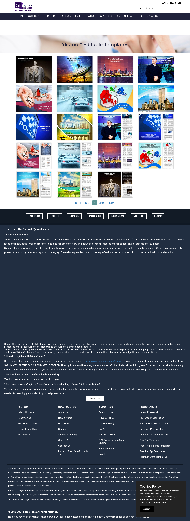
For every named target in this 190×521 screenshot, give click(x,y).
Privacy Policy (106, 418)
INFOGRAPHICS (110, 16)
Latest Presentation (150, 412)
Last (113, 202)
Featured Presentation (152, 418)
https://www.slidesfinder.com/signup (102, 361)
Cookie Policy (160, 502)
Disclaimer (63, 423)
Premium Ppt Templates (152, 451)
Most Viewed (24, 418)
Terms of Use (106, 412)
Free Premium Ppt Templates (155, 445)
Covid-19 (63, 440)
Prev (87, 202)
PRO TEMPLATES (148, 16)
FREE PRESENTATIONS (58, 16)
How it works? (65, 418)
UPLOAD (129, 16)
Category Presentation (152, 429)
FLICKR (158, 216)
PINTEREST (95, 216)
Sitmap (62, 429)
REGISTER (175, 2)
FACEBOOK (34, 216)
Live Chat (104, 454)
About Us (63, 412)
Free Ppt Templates (150, 440)
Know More (95, 398)
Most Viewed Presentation (154, 423)
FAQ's (102, 429)
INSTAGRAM (117, 216)
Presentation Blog (27, 429)
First (77, 202)
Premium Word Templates (153, 457)
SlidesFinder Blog (67, 434)
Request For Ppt (107, 448)
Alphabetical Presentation (154, 434)
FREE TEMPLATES (85, 16)
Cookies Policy (106, 423)
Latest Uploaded (26, 412)
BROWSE (35, 16)
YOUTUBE (139, 216)
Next (102, 202)
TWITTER (54, 216)
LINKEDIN (74, 216)
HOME (21, 16)
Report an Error (107, 434)
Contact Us (64, 445)
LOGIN (164, 2)
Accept (146, 509)
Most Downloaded (27, 423)
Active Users (24, 434)
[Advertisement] (95, 27)
